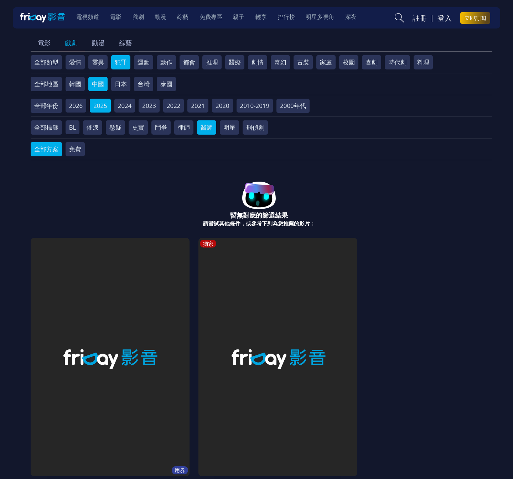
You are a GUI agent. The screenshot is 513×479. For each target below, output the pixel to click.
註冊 (420, 18)
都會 (189, 62)
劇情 (258, 62)
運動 (144, 62)
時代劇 (397, 62)
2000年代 (293, 105)
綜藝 (125, 42)
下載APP (385, 428)
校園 (349, 62)
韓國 (75, 84)
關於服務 (48, 428)
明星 (229, 127)
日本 (121, 84)
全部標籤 (46, 127)
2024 (125, 105)
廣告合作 (354, 428)
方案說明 (111, 428)
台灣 (144, 84)
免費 (75, 149)
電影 (44, 42)
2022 (174, 105)
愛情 (75, 62)
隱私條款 (217, 428)
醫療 (235, 62)
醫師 (207, 127)
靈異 (98, 62)
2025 (100, 105)
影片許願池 (320, 428)
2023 (149, 105)
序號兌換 (79, 428)
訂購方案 (416, 428)
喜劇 (372, 62)
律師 (184, 127)
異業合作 (286, 428)
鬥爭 (161, 127)
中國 (98, 84)
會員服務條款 (179, 428)
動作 (166, 62)
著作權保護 (251, 428)
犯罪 (121, 62)
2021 (198, 105)
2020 (222, 105)
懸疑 (115, 127)
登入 (444, 18)
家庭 (326, 62)
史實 (138, 127)
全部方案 (46, 149)
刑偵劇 (255, 127)
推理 (212, 62)
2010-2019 (255, 105)
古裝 (303, 62)
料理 (423, 62)
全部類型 (46, 62)
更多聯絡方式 (437, 455)
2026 (76, 105)
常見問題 (142, 428)
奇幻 (280, 62)
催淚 (93, 127)
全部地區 (46, 84)
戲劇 (71, 42)
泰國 (166, 84)
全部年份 (46, 105)
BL (72, 127)
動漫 (98, 42)
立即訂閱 (475, 18)
